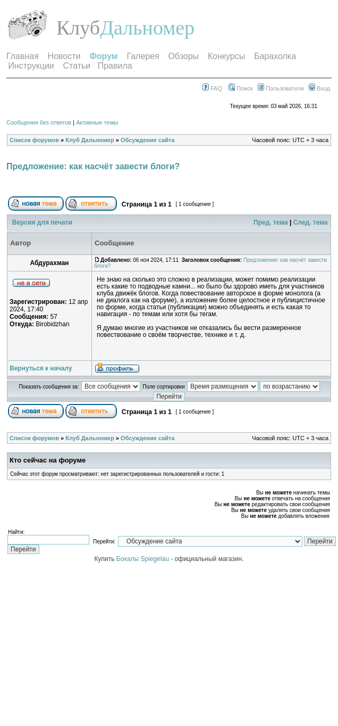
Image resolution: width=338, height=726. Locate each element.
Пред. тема (271, 222)
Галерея (142, 56)
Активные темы (97, 122)
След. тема (310, 222)
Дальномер (147, 27)
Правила (115, 65)
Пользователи (281, 88)
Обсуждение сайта (148, 140)
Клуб (78, 27)
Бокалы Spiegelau (143, 559)
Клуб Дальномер (89, 140)
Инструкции (31, 65)
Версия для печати (42, 222)
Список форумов (34, 140)
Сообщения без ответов (38, 122)
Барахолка (275, 56)
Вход (319, 88)
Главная (22, 56)
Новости (64, 56)
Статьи (76, 65)
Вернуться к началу (41, 368)
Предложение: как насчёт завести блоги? (93, 166)
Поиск (241, 88)
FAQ (212, 88)
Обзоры (183, 56)
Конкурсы (226, 56)
